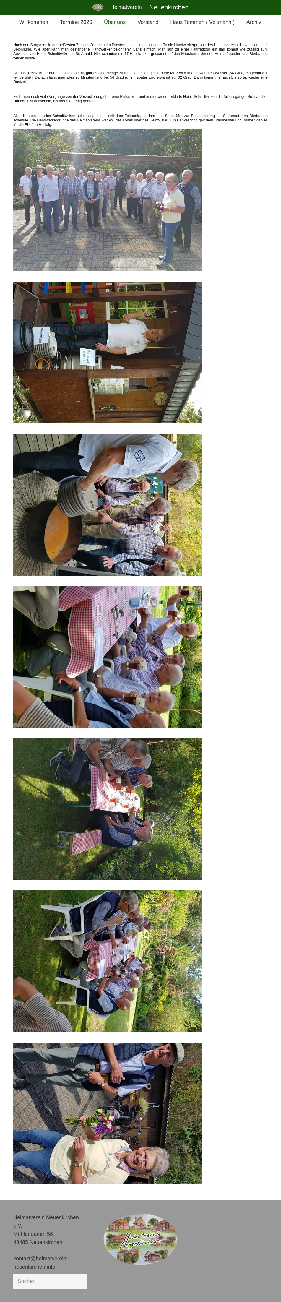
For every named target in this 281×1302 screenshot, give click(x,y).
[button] (13, 1289)
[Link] (97, 7)
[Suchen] (50, 1281)
